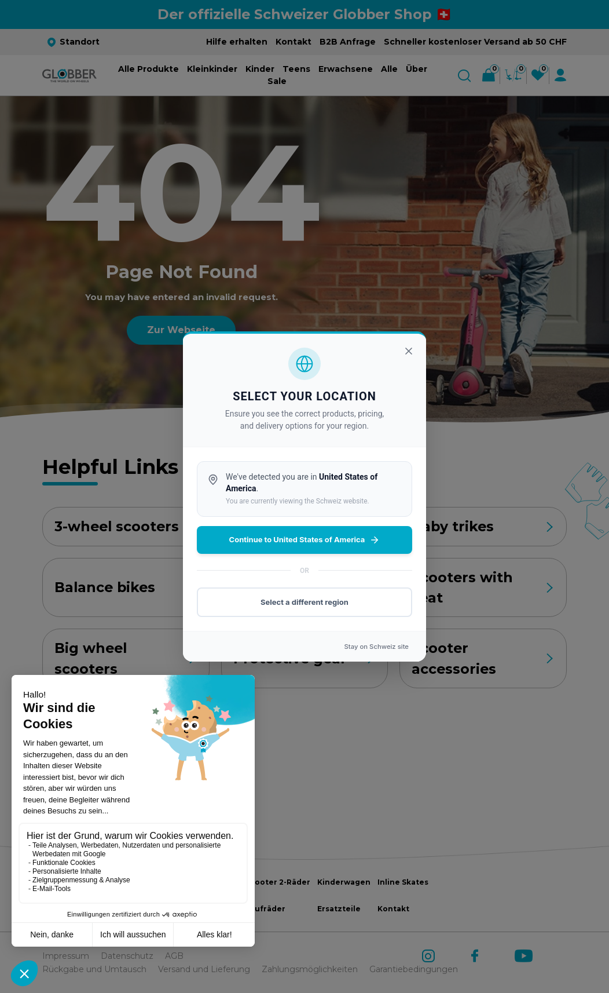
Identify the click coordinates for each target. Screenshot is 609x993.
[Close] (409, 351)
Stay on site (376, 646)
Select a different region (304, 602)
